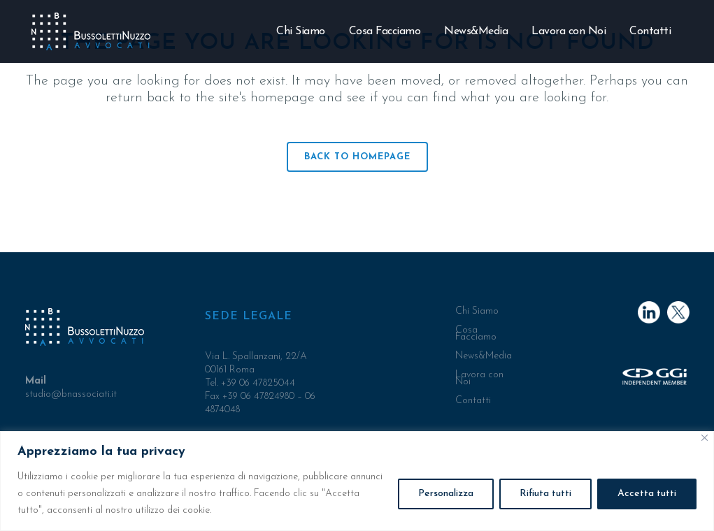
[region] (357, 481)
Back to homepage (357, 156)
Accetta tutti (646, 493)
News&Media (483, 356)
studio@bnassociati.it (71, 394)
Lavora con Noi (479, 379)
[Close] (704, 438)
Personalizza (445, 493)
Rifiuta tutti (545, 493)
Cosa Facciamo (476, 334)
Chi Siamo (477, 311)
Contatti (473, 401)
